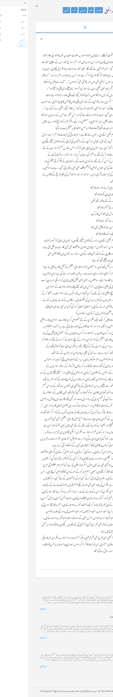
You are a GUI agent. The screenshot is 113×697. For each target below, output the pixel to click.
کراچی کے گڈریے (94, 587)
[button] (13, 39)
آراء (46, 10)
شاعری (54, 10)
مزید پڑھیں (15, 608)
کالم (63, 10)
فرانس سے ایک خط (93, 644)
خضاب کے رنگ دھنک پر (91, 616)
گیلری (38, 10)
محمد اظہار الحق (86, 10)
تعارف (70, 10)
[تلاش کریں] (8, 6)
